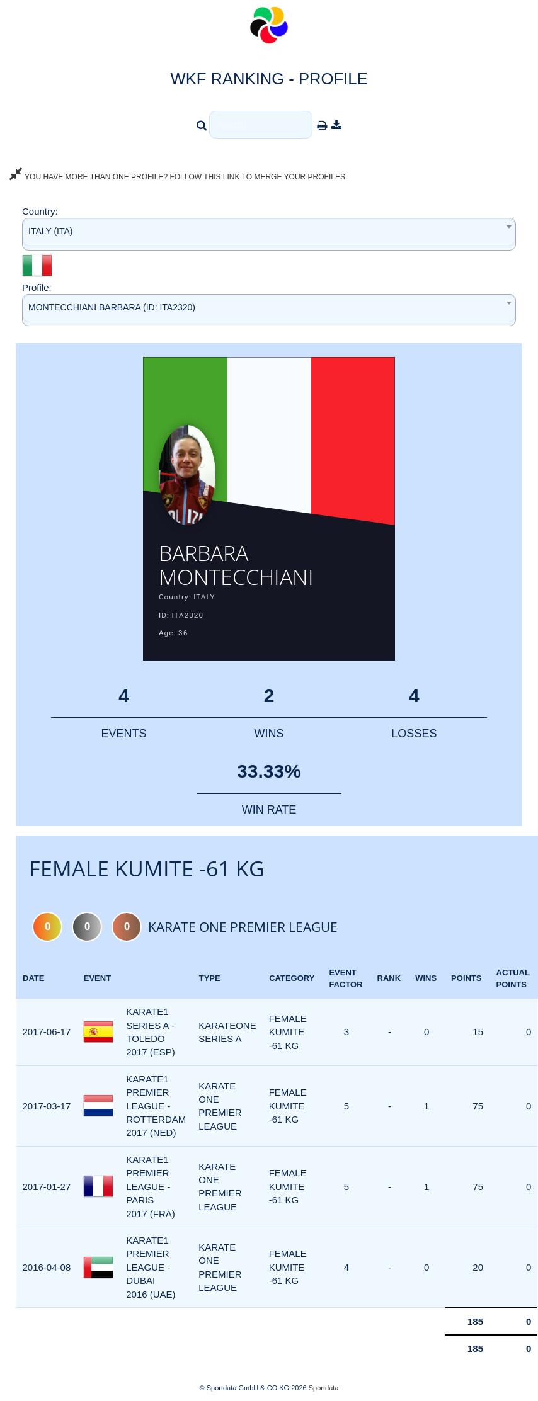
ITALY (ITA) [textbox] (50, 231)
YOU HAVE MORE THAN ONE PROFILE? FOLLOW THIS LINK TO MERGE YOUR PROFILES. (178, 177)
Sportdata (324, 1388)
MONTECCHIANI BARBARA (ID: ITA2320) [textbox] (111, 307)
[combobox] (269, 234)
